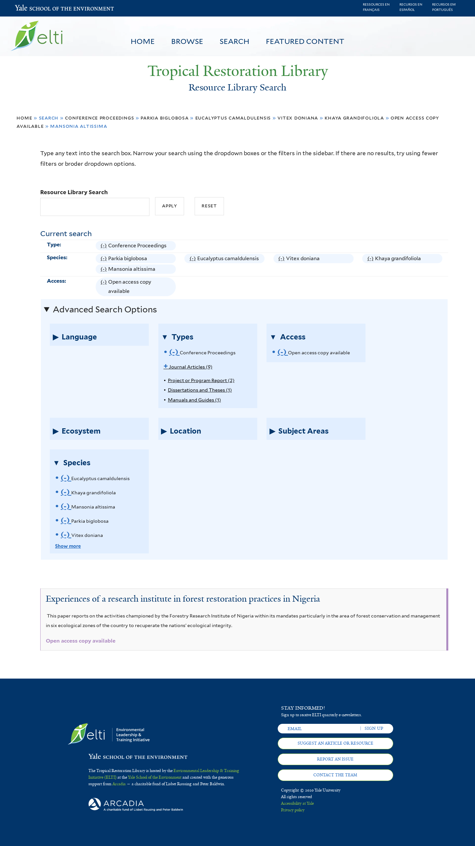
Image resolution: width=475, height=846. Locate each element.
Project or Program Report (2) (201, 380)
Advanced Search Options (105, 309)
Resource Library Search (74, 192)
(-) (104, 245)
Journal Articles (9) (188, 367)
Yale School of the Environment (32, 8)
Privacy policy (292, 810)
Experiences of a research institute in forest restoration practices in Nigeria (183, 598)
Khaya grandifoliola (354, 118)
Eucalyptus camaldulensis (233, 118)
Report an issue (335, 759)
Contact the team (335, 775)
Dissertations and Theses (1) (200, 390)
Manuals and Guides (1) (194, 400)
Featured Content (305, 41)
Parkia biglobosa (164, 118)
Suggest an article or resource (335, 743)
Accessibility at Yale (297, 803)
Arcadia (119, 784)
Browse (187, 41)
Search (234, 41)
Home (143, 41)
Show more (68, 546)
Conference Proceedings (99, 118)
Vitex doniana (297, 118)
